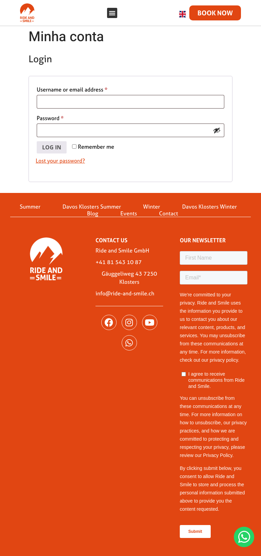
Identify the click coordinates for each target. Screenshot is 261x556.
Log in (51, 143)
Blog (92, 209)
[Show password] (217, 126)
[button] (112, 13)
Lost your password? (60, 156)
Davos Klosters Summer (92, 202)
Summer (30, 202)
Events (128, 209)
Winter (151, 202)
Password (61, 113)
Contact (168, 209)
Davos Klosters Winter (209, 202)
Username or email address (83, 84)
